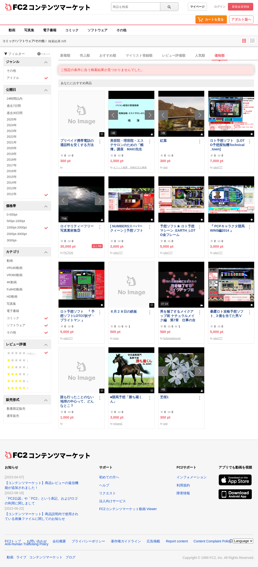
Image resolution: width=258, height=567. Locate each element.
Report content (177, 541)
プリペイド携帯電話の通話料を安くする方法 (77, 143)
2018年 (12, 159)
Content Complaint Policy (212, 541)
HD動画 (12, 296)
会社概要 (59, 541)
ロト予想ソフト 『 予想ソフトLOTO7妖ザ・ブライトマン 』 (77, 316)
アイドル (27, 78)
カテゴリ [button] (27, 252)
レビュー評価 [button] (27, 344)
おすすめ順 (107, 55)
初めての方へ (109, 477)
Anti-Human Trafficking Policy (26, 544)
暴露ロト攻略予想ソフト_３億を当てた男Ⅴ (226, 314)
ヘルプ (104, 485)
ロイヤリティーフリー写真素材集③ (77, 228)
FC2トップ (13, 541)
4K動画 (12, 282)
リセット (43, 53)
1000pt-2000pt (27, 228)
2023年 (12, 131)
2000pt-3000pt (17, 234)
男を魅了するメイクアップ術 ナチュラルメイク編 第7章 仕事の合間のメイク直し (177, 316)
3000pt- (12, 240)
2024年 (12, 125)
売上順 (85, 55)
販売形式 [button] (27, 400)
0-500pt (12, 214)
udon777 (217, 167)
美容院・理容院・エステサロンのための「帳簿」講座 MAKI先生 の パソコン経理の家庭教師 (127, 145)
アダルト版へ (241, 19)
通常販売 (13, 416)
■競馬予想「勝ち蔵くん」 (126, 399)
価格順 (220, 55)
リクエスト (107, 493)
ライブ (21, 557)
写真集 (29, 30)
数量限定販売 (16, 408)
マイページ (197, 6)
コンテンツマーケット (59, 7)
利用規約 (183, 485)
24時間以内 (14, 98)
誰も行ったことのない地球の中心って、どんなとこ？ (77, 401)
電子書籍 (49, 30)
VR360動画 (14, 275)
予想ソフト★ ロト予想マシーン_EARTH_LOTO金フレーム (177, 230)
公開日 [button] (27, 90)
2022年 (12, 136)
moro (116, 338)
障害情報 (183, 493)
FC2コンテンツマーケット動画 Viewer (128, 509)
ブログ (70, 557)
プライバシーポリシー (88, 541)
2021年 (12, 142)
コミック (72, 30)
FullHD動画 (14, 289)
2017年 (12, 165)
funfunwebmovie (172, 338)
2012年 (27, 194)
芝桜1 (164, 397)
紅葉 (163, 140)
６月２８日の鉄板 (123, 311)
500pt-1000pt (16, 221)
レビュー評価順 (173, 55)
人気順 (200, 55)
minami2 (117, 423)
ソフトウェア (97, 30)
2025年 (12, 119)
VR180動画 (14, 268)
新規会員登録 (240, 6)
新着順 (65, 55)
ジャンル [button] (27, 62)
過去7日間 (14, 106)
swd (165, 167)
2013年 (12, 188)
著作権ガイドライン (126, 541)
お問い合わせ (37, 541)
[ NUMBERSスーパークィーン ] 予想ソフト (127, 228)
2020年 (12, 148)
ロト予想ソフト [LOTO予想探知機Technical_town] (227, 145)
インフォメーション (192, 477)
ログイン (220, 6)
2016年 (12, 171)
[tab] (158, 55)
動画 (12, 30)
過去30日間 (14, 113)
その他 (121, 30)
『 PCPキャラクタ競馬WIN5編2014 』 (227, 228)
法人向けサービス (112, 501)
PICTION (68, 252)
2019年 (12, 154)
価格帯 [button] (27, 206)
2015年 (12, 177)
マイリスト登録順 (139, 55)
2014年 (12, 182)
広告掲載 (153, 541)
